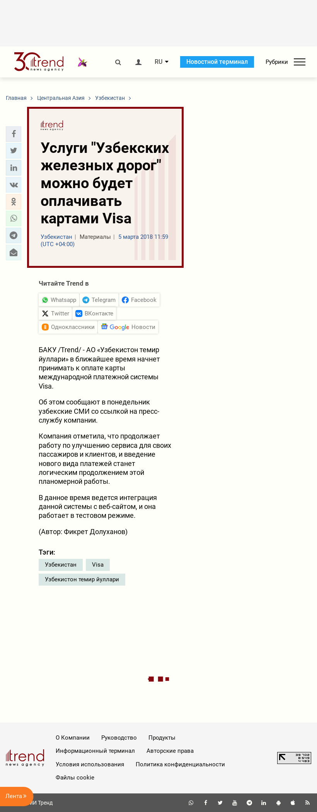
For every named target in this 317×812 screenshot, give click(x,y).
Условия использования (90, 764)
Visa (98, 564)
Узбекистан (61, 564)
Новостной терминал (217, 61)
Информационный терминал (95, 750)
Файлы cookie (75, 777)
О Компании (73, 737)
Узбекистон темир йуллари (82, 579)
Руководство (119, 737)
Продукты (162, 737)
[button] (13, 134)
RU (158, 62)
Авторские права (170, 750)
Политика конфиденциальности (180, 764)
